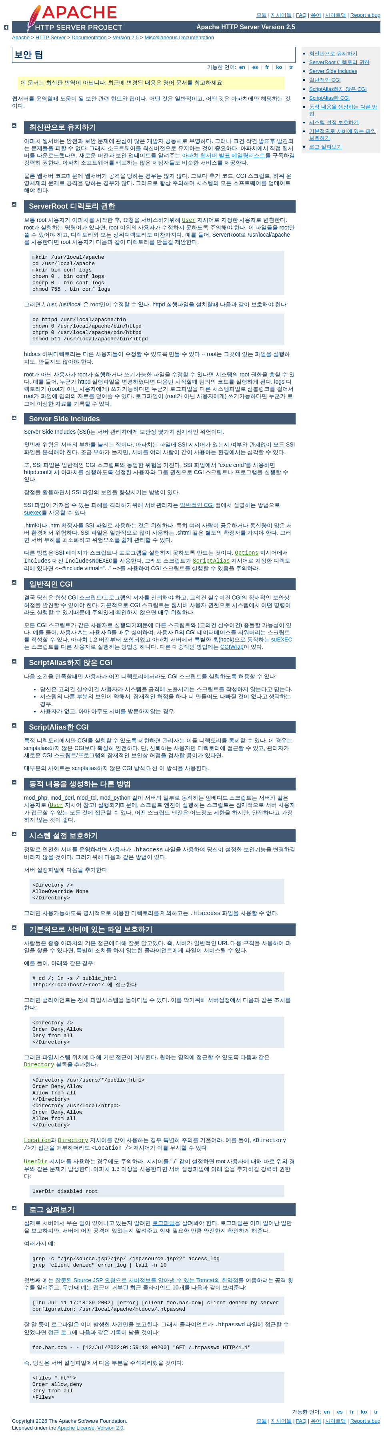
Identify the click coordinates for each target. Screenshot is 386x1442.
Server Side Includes (333, 71)
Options (246, 553)
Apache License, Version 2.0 (90, 1428)
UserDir (36, 1161)
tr (291, 67)
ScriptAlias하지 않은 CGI (338, 89)
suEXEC (281, 639)
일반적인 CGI (197, 505)
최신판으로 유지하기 (333, 53)
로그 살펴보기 (325, 147)
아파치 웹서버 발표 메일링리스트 (223, 155)
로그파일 (163, 1223)
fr (267, 67)
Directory (39, 1065)
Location (37, 1140)
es (255, 67)
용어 (316, 15)
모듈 (261, 15)
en (242, 67)
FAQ (301, 15)
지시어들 (281, 15)
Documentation (89, 37)
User (189, 220)
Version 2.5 (126, 37)
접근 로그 (60, 1332)
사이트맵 (335, 15)
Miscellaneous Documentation (179, 37)
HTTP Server (51, 37)
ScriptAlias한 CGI (329, 98)
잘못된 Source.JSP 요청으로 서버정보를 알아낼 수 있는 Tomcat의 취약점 (146, 1280)
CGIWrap (232, 647)
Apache (21, 37)
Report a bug (365, 15)
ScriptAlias (211, 561)
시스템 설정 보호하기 (334, 122)
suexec (33, 512)
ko (279, 67)
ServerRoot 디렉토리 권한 (339, 62)
